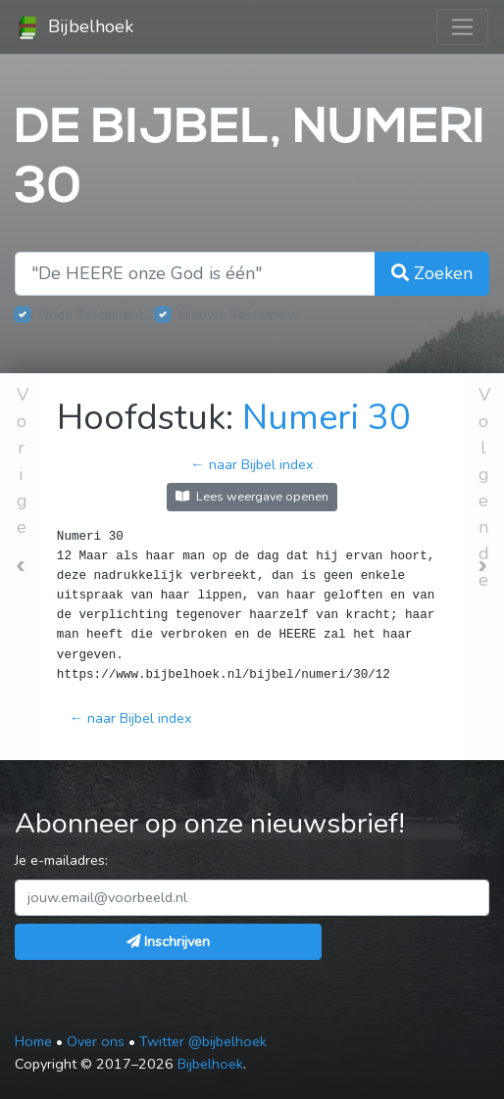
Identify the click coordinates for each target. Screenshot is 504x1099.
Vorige (22, 461)
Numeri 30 (326, 418)
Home (33, 1041)
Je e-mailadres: (61, 860)
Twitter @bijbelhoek (203, 1041)
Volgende (484, 487)
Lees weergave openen (252, 496)
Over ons (96, 1041)
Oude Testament (90, 314)
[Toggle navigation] (462, 27)
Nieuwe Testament (237, 314)
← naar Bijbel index (251, 464)
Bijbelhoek (74, 27)
